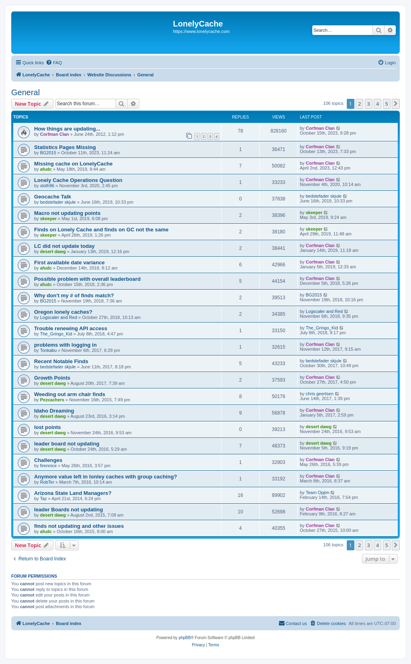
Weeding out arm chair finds (69, 394)
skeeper (48, 218)
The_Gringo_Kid (56, 333)
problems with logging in (65, 345)
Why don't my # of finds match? (74, 295)
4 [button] (377, 103)
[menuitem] (54, 62)
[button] (396, 103)
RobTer (47, 482)
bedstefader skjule (58, 202)
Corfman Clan (54, 134)
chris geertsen (320, 393)
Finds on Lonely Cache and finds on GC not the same (101, 230)
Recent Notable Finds (61, 361)
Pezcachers (52, 399)
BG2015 (48, 152)
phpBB (185, 637)
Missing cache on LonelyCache (73, 164)
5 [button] (386, 103)
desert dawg (53, 251)
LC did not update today (64, 246)
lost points (47, 427)
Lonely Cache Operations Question (78, 180)
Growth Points (52, 378)
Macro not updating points (67, 213)
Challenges (48, 460)
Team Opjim (318, 492)
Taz (43, 498)
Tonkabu (48, 350)
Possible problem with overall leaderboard (87, 279)
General (25, 92)
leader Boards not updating (68, 510)
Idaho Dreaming (54, 411)
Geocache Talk (52, 197)
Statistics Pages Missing (65, 147)
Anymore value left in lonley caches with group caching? (105, 477)
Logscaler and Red (58, 317)
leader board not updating (67, 444)
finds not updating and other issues (79, 526)
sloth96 (47, 185)
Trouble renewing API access (70, 328)
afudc (46, 169)
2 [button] (359, 103)
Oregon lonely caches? (63, 312)
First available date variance (69, 262)
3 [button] (368, 103)
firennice (48, 465)
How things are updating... (67, 129)
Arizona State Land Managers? (73, 493)
